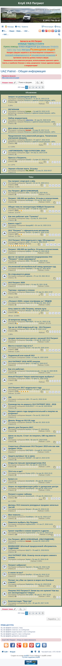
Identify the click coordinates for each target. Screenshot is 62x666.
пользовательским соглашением (43, 55)
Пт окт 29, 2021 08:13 (42, 276)
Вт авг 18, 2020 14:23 (38, 329)
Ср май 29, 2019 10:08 (43, 450)
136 (47, 245)
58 (56, 211)
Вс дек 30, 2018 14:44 (44, 488)
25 (56, 235)
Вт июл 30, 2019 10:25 (41, 422)
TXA (27, 465)
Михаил (28, 310)
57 (53, 211)
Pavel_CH (29, 303)
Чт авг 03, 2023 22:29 (41, 98)
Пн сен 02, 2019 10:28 (41, 415)
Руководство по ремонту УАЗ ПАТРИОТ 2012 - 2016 (32, 404)
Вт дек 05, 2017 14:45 (41, 603)
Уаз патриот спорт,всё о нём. (21, 181)
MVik (27, 440)
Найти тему (11, 50)
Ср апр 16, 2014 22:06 (39, 218)
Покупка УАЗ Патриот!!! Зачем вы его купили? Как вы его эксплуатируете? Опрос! (33, 591)
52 (50, 185)
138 (55, 245)
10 (50, 294)
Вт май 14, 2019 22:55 (41, 458)
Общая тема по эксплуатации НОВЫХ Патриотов (31, 207)
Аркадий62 (30, 225)
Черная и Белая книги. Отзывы (23, 169)
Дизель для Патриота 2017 (20, 427)
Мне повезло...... (16, 515)
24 (53, 235)
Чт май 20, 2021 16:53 (39, 209)
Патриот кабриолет (17, 565)
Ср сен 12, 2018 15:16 (45, 533)
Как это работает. (16, 369)
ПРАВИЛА (54, 47)
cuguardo (29, 276)
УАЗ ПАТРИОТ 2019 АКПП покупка (24, 361)
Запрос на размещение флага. (22, 97)
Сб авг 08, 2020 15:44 (42, 340)
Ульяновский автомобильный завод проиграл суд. (32, 266)
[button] (42, 87)
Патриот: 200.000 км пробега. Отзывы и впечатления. (33, 249)
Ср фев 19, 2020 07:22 (41, 159)
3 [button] (32, 87)
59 (59, 211)
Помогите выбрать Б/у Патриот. (23, 522)
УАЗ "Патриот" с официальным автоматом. (28, 230)
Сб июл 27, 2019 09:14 (41, 429)
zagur (28, 152)
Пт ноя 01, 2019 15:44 (39, 399)
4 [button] (36, 87)
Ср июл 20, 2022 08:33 (39, 193)
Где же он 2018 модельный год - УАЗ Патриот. (29, 327)
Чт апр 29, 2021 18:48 (39, 284)
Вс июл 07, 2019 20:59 (39, 440)
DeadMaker (30, 517)
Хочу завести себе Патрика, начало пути (27, 309)
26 (59, 235)
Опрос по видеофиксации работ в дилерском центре (33, 486)
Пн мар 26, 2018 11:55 (41, 567)
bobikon (28, 251)
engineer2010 (30, 524)
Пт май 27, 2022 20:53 (41, 140)
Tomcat (28, 232)
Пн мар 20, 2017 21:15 (41, 130)
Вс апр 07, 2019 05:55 (38, 465)
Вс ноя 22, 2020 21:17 (41, 310)
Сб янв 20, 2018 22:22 (41, 574)
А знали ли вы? (15, 573)
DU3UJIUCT (30, 406)
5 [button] (39, 87)
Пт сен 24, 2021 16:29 (43, 200)
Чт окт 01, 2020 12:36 (42, 321)
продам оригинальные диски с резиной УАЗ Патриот (33, 338)
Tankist (28, 559)
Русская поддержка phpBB (31, 657)
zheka (28, 378)
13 (59, 294)
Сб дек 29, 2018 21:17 (44, 496)
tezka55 (28, 159)
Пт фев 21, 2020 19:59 (40, 378)
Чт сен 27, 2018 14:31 (45, 524)
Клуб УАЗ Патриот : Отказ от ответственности (19, 640)
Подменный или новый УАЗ (21, 355)
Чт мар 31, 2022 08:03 (42, 268)
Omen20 (29, 422)
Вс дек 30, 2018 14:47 (44, 481)
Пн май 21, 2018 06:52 (41, 550)
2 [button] (29, 87)
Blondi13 (29, 98)
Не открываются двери (19, 274)
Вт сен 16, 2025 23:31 (43, 225)
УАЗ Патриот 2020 (16, 282)
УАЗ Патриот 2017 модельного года (25, 388)
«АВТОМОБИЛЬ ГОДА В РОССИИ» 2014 (26, 151)
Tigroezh (29, 183)
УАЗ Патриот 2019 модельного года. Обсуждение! (31, 240)
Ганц (27, 218)
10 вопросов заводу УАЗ (19, 320)
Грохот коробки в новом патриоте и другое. (28, 531)
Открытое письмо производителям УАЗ (27, 463)
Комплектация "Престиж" (20, 601)
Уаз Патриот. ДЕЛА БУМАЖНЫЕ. (23, 191)
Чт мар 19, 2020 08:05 (49, 371)
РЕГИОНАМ (13, 109)
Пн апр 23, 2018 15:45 (40, 559)
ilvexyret (28, 415)
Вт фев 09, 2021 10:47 (42, 303)
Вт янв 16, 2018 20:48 (43, 584)
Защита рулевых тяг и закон (21, 456)
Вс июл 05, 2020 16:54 (40, 348)
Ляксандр (29, 340)
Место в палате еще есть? (20, 346)
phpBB (26, 655)
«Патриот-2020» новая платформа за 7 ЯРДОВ (30, 301)
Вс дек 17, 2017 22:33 (43, 594)
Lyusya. (28, 111)
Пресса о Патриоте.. (17, 158)
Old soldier (29, 594)
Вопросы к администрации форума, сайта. (40, 100)
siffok (27, 193)
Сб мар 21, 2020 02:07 (39, 363)
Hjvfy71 (28, 550)
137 (51, 245)
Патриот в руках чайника (20, 494)
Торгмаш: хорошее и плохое (21, 290)
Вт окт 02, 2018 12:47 (43, 517)
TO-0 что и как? (15, 471)
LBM (27, 399)
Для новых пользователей (20, 128)
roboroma (29, 120)
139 (59, 245)
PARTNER (29, 321)
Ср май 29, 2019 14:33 (41, 111)
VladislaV (29, 389)
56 (50, 211)
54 (56, 185)
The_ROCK (30, 170)
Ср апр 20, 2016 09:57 (44, 170)
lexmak (28, 130)
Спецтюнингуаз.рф (33, 371)
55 (59, 185)
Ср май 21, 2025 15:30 (40, 232)
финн (27, 363)
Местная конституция (10, 78)
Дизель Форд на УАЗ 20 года (21, 420)
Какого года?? (14, 223)
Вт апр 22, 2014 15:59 (39, 152)
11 (53, 294)
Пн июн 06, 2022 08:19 (39, 261)
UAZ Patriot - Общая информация (23, 71)
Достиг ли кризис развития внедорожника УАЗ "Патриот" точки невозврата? (30, 258)
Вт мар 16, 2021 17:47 (44, 292)
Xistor (28, 284)
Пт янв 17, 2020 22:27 (42, 389)
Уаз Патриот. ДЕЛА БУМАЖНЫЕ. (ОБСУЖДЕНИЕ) (31, 539)
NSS (27, 329)
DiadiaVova (30, 584)
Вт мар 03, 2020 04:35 (43, 120)
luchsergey (29, 200)
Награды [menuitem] (10, 27)
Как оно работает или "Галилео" (23, 216)
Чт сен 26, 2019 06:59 (44, 406)
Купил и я (12, 479)
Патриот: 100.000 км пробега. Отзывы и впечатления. (33, 198)
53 (53, 185)
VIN (9, 397)
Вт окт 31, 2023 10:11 (41, 183)
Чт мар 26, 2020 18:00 (40, 357)
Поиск (19, 50)
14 (59, 313)
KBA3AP (29, 458)
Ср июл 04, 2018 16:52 (41, 541)
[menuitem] (18, 26)
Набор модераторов (17, 118)
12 (56, 294)
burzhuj (28, 429)
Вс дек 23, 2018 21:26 (41, 509)
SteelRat (29, 574)
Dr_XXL (28, 603)
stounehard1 (30, 481)
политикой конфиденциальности (17, 55)
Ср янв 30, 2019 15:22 (44, 473)
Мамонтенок (30, 292)
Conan (28, 357)
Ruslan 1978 (30, 473)
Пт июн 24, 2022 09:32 (41, 251)
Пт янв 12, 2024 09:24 (39, 242)
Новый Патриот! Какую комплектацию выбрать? (31, 377)
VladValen (29, 268)
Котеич (28, 348)
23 (50, 235)
